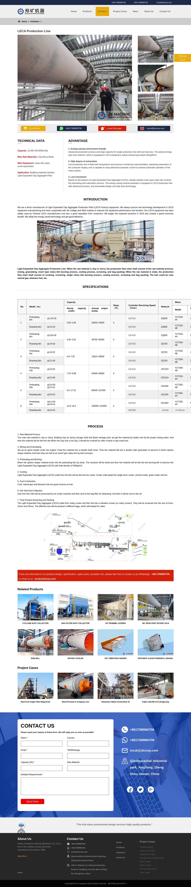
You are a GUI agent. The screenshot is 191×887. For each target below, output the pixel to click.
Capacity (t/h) (28, 762)
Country (71, 738)
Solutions (102, 11)
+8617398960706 (119, 2)
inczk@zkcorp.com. (45, 579)
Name (24, 738)
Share (20, 873)
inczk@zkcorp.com (164, 2)
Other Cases (145, 873)
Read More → (23, 856)
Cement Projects (146, 847)
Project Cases (120, 11)
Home (74, 11)
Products (87, 11)
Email (24, 750)
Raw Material (73, 762)
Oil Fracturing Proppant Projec (152, 858)
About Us (149, 11)
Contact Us (165, 11)
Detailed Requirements (32, 774)
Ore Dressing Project (148, 869)
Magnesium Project (147, 854)
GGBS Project (145, 865)
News (135, 11)
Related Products (30, 589)
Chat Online (34, 128)
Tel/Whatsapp (73, 750)
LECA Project (145, 862)
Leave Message (114, 128)
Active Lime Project (147, 851)
